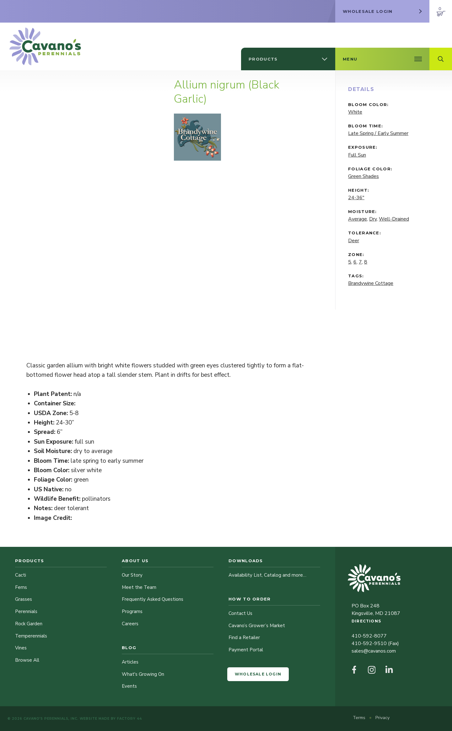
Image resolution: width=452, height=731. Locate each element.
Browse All (27, 660)
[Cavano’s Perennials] (45, 46)
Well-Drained (394, 219)
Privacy (382, 718)
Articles (130, 662)
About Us (135, 560)
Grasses (23, 599)
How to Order (250, 598)
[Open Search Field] (440, 59)
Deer (353, 240)
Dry (373, 219)
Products (29, 560)
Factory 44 (129, 719)
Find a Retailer (244, 637)
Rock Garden (28, 624)
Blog (129, 647)
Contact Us (240, 613)
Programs (132, 611)
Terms (360, 718)
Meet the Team (139, 587)
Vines (21, 648)
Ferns (21, 587)
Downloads (246, 560)
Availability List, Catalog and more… (267, 575)
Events (129, 686)
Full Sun (357, 155)
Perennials (26, 611)
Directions (366, 621)
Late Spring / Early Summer (378, 133)
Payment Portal (246, 650)
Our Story (132, 575)
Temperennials (31, 636)
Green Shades (363, 176)
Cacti (20, 575)
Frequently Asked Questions (152, 599)
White (355, 112)
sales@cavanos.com (374, 651)
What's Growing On (143, 674)
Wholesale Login (258, 674)
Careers (130, 624)
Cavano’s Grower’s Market (257, 625)
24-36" (356, 197)
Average (357, 219)
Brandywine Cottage (370, 283)
